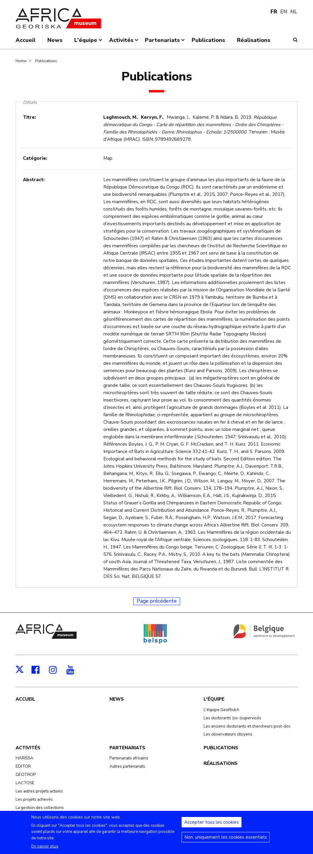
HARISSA (24, 758)
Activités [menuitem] (124, 42)
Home (21, 61)
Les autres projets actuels (39, 791)
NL (293, 11)
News (116, 699)
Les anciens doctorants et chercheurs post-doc (247, 726)
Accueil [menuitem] (25, 40)
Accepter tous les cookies (211, 826)
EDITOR (23, 766)
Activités (28, 748)
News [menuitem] (54, 40)
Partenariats (127, 748)
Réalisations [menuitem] (253, 40)
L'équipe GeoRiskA (221, 710)
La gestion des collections (40, 808)
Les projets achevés (34, 799)
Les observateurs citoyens (228, 734)
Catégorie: (35, 158)
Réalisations (221, 763)
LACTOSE (25, 783)
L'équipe (214, 699)
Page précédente (157, 601)
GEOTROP (26, 774)
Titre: (29, 117)
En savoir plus (44, 850)
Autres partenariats (127, 766)
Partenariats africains (128, 758)
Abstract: (34, 180)
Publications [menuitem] (208, 40)
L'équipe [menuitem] (88, 42)
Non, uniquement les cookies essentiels (225, 841)
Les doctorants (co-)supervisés (232, 718)
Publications (46, 61)
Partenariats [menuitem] (165, 42)
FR (274, 11)
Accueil (25, 699)
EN (283, 11)
